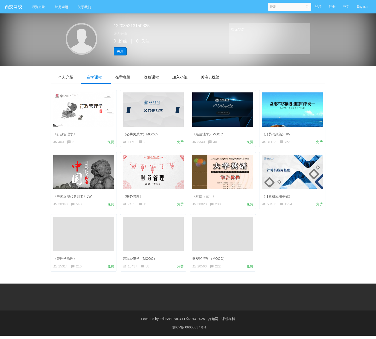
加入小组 (185, 77)
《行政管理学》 (66, 133)
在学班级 (125, 77)
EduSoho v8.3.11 (172, 322)
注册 (332, 6)
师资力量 (38, 7)
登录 (318, 6)
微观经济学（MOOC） (211, 259)
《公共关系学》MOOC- (141, 133)
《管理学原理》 (66, 259)
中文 (346, 6)
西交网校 (13, 6)
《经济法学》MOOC (209, 133)
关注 (120, 51)
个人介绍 (66, 77)
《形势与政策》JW (277, 133)
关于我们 (84, 7)
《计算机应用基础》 (278, 196)
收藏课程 (155, 77)
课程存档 (228, 322)
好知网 (213, 322)
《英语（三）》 (205, 196)
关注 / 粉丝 (216, 77)
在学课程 (96, 77)
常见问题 (61, 7)
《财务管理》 (134, 196)
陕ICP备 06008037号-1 (189, 331)
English (362, 6)
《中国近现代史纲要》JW (73, 196)
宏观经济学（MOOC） (141, 259)
